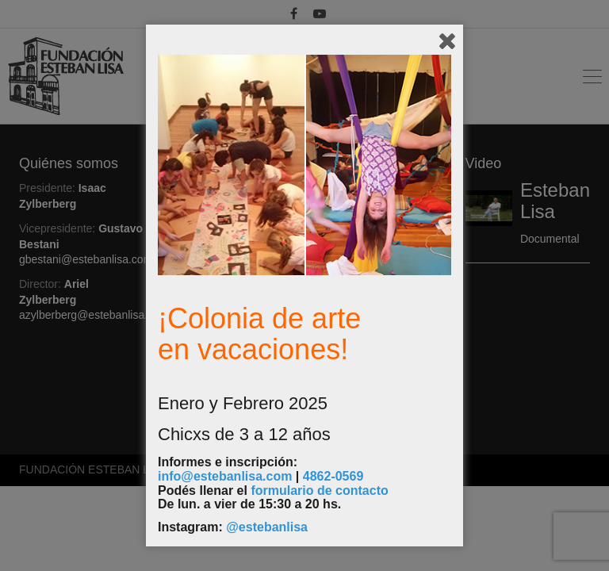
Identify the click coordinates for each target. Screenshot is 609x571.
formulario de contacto (319, 490)
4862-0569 (333, 476)
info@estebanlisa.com (225, 476)
